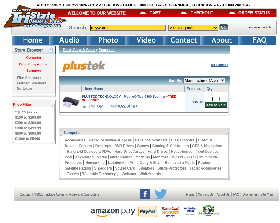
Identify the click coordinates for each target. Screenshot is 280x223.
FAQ (236, 194)
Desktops (103, 146)
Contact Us (206, 194)
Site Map (267, 194)
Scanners (33, 70)
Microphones (121, 157)
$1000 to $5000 (27, 139)
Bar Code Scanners (151, 140)
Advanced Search (260, 27)
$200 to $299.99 (28, 123)
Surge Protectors (172, 168)
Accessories (75, 140)
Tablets (73, 174)
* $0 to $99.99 (26, 112)
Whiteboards (150, 174)
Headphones (181, 151)
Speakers (146, 168)
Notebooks (117, 163)
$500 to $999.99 (28, 133)
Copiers (85, 146)
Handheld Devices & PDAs (89, 151)
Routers (204, 163)
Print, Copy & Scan (33, 64)
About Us (223, 194)
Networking (95, 163)
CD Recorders (182, 140)
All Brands (219, 65)
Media (102, 157)
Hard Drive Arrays (129, 151)
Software (24, 89)
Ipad (68, 157)
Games (143, 146)
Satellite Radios (78, 168)
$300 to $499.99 (28, 128)
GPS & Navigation (207, 146)
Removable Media (180, 163)
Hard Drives (158, 151)
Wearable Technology (100, 174)
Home (190, 194)
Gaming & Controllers (170, 146)
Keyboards (84, 157)
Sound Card (125, 168)
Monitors (160, 157)
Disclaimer (250, 194)
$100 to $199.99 (28, 117)
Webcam (129, 174)
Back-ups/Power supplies (110, 140)
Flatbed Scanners (32, 83)
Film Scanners (29, 78)
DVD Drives (124, 146)
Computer (33, 57)
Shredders (103, 168)
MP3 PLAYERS (183, 157)
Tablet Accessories (205, 168)
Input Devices (207, 151)
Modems (142, 157)
